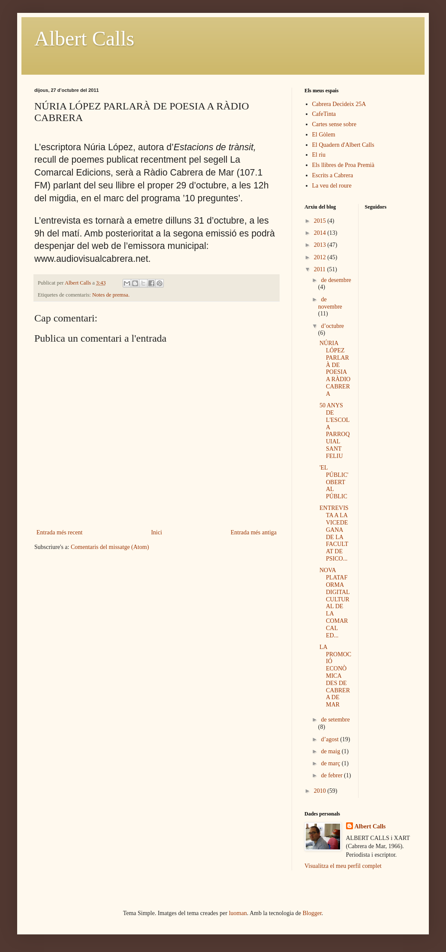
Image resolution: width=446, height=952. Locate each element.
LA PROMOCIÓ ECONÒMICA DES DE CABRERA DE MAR (335, 676)
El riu (319, 155)
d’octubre (332, 326)
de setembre (335, 719)
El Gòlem (323, 134)
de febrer (332, 775)
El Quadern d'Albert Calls (343, 145)
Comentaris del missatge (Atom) (110, 547)
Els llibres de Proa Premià (343, 165)
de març (331, 763)
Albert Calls (84, 38)
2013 (321, 245)
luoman (238, 913)
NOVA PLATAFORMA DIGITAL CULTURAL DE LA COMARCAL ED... (334, 602)
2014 (321, 233)
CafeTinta (324, 114)
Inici (156, 532)
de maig (331, 751)
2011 (320, 269)
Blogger (312, 913)
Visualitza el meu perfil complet (343, 866)
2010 (321, 791)
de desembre (336, 280)
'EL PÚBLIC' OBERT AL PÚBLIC (333, 482)
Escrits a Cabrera (332, 175)
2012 (321, 257)
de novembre (330, 303)
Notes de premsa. (111, 295)
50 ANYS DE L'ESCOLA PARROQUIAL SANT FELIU (334, 430)
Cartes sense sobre (334, 124)
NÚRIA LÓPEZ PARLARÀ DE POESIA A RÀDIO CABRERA (334, 368)
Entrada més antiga (254, 532)
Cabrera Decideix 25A (339, 104)
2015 (321, 221)
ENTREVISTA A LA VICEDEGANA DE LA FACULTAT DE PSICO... (334, 533)
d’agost (330, 739)
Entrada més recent (59, 532)
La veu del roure (332, 185)
